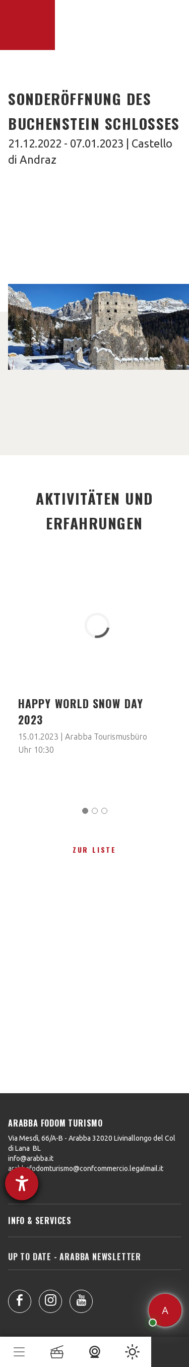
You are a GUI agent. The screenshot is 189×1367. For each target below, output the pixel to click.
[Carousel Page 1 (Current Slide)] (85, 811)
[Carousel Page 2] (95, 811)
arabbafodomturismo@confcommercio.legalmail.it (85, 1168)
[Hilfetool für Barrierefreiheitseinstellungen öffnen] (21, 1183)
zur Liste (94, 849)
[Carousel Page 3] (104, 811)
